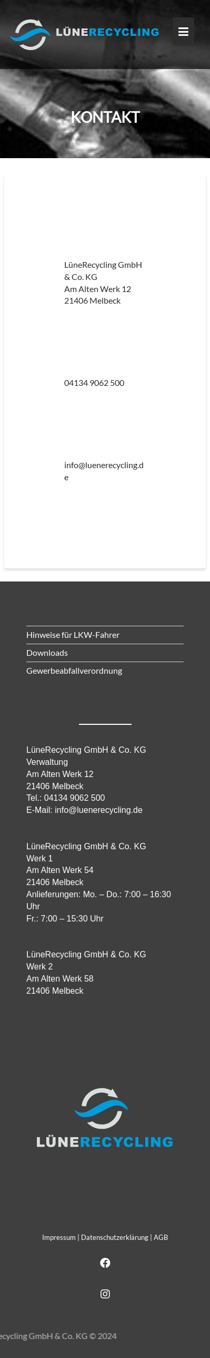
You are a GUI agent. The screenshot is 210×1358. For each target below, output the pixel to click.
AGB (161, 1237)
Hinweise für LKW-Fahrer (72, 634)
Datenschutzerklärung (114, 1237)
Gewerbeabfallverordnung (74, 670)
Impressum (59, 1237)
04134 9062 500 (94, 382)
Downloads (47, 652)
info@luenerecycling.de (99, 810)
